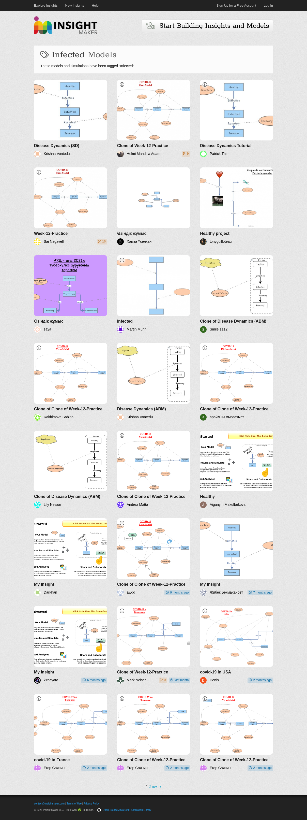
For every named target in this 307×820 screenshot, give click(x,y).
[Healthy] (236, 469)
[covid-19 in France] (70, 732)
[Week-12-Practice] (70, 206)
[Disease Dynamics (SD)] (70, 118)
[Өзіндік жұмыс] (153, 206)
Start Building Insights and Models (207, 25)
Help (95, 5)
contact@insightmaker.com (49, 803)
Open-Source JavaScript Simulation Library (127, 810)
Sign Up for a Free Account (236, 5)
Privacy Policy (91, 803)
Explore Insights (46, 5)
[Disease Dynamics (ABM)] (153, 382)
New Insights (74, 5)
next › (156, 786)
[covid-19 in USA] (236, 645)
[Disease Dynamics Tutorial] (236, 118)
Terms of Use (74, 803)
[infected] (153, 294)
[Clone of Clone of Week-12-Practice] (70, 382)
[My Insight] (70, 557)
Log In (268, 5)
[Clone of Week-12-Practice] (153, 118)
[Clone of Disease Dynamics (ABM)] (236, 294)
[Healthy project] (236, 206)
